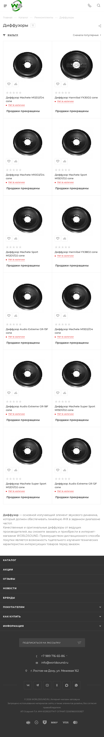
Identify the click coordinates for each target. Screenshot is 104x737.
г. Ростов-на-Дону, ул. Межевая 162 (55, 670)
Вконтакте (28, 685)
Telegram (38, 685)
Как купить (12, 616)
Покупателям (14, 607)
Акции (8, 569)
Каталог (9, 560)
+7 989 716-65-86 (53, 656)
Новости (10, 588)
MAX (67, 685)
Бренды (9, 597)
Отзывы (9, 578)
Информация (13, 626)
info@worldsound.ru (54, 662)
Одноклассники (57, 685)
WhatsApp (76, 685)
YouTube (47, 685)
